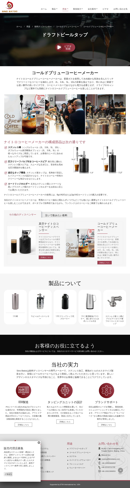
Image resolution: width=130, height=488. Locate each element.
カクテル (72, 456)
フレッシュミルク (76, 464)
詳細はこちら (46, 257)
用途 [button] (64, 8)
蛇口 (39, 464)
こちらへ (8, 474)
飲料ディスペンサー (43, 26)
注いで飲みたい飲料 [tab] (56, 215)
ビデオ (106, 8)
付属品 (40, 468)
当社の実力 (65, 364)
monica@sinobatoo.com (110, 459)
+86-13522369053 (108, 463)
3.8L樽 (15, 316)
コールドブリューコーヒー (67, 26)
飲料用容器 (42, 452)
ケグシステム (43, 449)
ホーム (44, 8)
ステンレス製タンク (46, 472)
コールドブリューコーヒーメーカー (107, 227)
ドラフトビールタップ (78, 449)
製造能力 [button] (77, 8)
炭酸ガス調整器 (44, 460)
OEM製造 (23, 402)
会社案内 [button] (92, 8)
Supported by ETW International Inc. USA (65, 484)
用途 (28, 26)
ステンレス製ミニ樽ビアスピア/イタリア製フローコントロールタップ (114, 320)
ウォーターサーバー (77, 468)
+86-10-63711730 (108, 467)
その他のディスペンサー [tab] (22, 214)
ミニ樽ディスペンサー (47, 456)
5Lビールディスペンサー (40, 317)
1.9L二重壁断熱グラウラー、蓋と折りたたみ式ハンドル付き (90, 318)
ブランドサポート (106, 402)
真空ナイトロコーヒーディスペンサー (49, 227)
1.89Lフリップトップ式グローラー (65, 317)
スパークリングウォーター (80, 460)
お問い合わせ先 (120, 8)
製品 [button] (54, 8)
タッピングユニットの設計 (65, 402)
